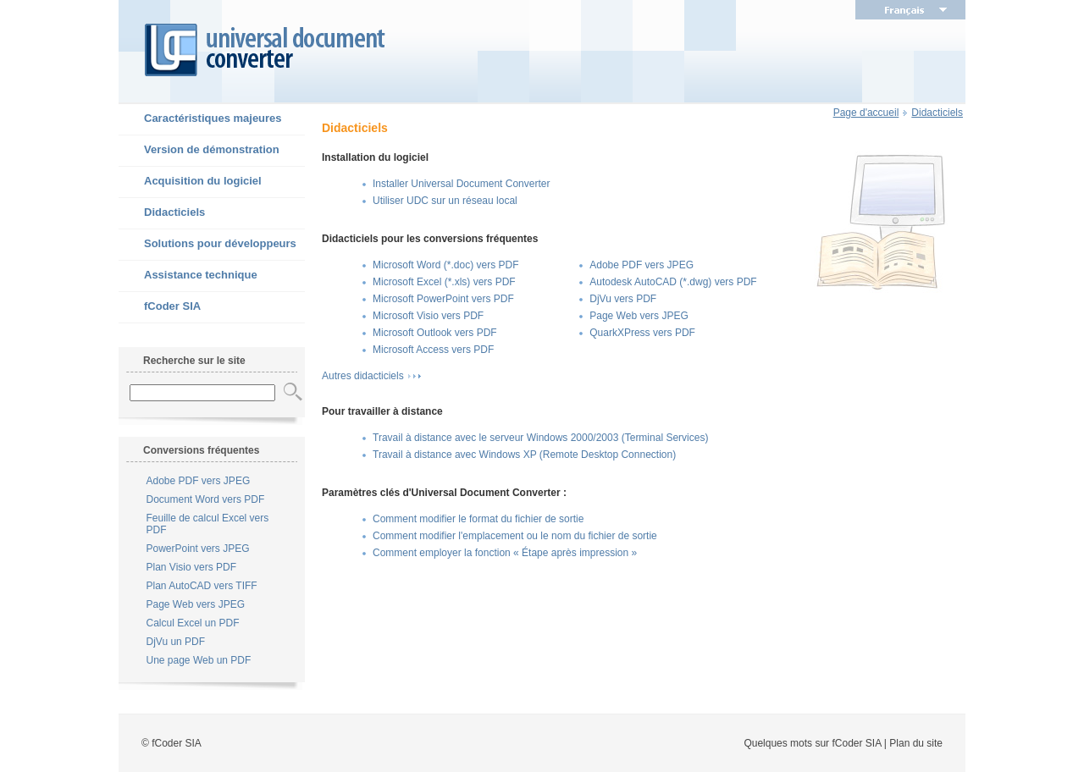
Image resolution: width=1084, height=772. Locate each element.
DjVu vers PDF (622, 299)
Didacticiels (162, 213)
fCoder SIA (160, 307)
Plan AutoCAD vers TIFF (202, 586)
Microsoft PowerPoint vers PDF (443, 299)
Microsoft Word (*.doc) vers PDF (445, 265)
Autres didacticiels (363, 376)
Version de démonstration (199, 150)
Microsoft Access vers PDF (433, 350)
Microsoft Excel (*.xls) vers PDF (444, 282)
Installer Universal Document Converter (461, 184)
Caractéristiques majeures (200, 119)
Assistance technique (188, 276)
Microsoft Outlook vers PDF (435, 333)
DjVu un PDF (176, 642)
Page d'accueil (866, 113)
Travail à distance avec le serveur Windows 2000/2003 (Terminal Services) (540, 438)
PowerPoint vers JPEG (198, 548)
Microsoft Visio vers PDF (428, 316)
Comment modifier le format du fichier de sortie (478, 519)
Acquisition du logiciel (190, 182)
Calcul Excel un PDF (193, 623)
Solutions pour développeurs (207, 244)
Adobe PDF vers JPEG (199, 481)
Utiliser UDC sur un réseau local (445, 201)
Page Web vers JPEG (196, 604)
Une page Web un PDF (199, 660)
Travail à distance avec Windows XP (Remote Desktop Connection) (524, 454)
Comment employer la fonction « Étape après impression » (505, 553)
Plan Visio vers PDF (191, 567)
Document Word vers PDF (206, 499)
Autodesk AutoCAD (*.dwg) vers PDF (672, 282)
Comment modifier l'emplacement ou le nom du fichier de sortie (515, 536)
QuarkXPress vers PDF (642, 333)
